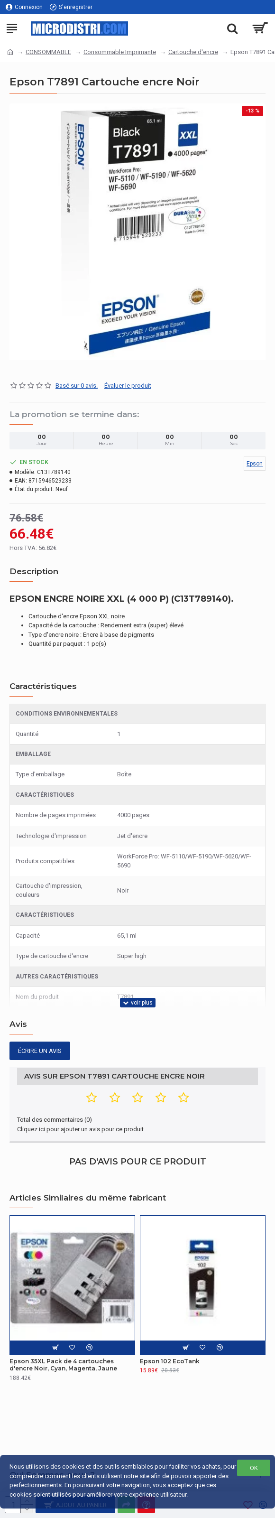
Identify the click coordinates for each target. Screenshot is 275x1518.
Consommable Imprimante (119, 52)
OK (254, 1467)
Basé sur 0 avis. (76, 385)
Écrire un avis (40, 1050)
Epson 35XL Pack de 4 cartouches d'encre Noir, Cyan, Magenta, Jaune (63, 1365)
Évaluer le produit (127, 385)
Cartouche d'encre (193, 52)
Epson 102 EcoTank (170, 1361)
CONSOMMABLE (48, 52)
